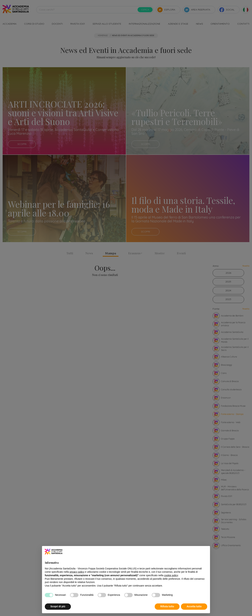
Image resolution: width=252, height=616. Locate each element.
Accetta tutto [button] (194, 606)
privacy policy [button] (77, 571)
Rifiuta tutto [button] (167, 606)
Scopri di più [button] (57, 606)
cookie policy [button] (171, 575)
